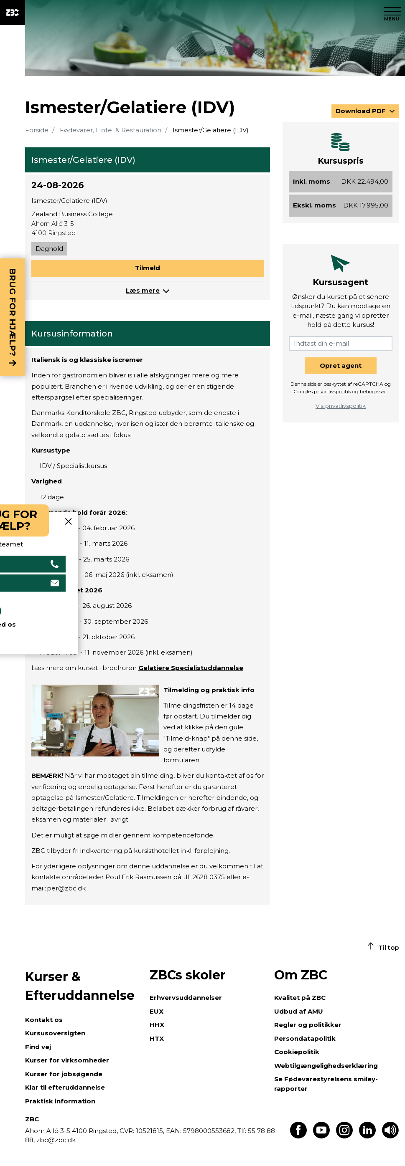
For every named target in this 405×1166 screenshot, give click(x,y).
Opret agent (341, 365)
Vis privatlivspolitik (341, 405)
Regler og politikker (307, 1025)
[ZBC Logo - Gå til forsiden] (12, 12)
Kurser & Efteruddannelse (80, 986)
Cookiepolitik (296, 1052)
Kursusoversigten (55, 1033)
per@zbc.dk (66, 888)
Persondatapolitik (305, 1038)
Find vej (38, 1047)
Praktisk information (60, 1101)
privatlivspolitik (332, 391)
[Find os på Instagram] (344, 1136)
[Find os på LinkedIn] (367, 1136)
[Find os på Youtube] (321, 1136)
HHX (157, 1025)
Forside (36, 130)
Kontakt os (44, 1020)
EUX (156, 1011)
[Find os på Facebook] (298, 1136)
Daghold (49, 249)
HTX (157, 1038)
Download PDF (361, 111)
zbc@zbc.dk (56, 1140)
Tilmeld (147, 268)
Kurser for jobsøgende (63, 1074)
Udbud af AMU (298, 1011)
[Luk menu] (392, 12)
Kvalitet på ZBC (300, 998)
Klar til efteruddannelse (65, 1087)
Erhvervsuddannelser (186, 998)
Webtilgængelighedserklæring (326, 1066)
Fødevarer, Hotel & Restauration (110, 130)
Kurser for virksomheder (67, 1060)
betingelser (373, 391)
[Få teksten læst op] (390, 1136)
